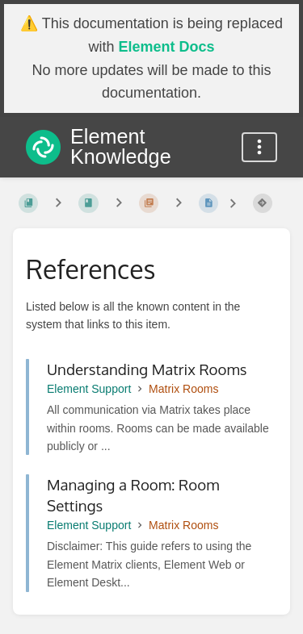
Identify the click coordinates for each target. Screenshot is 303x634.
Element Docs (166, 47)
